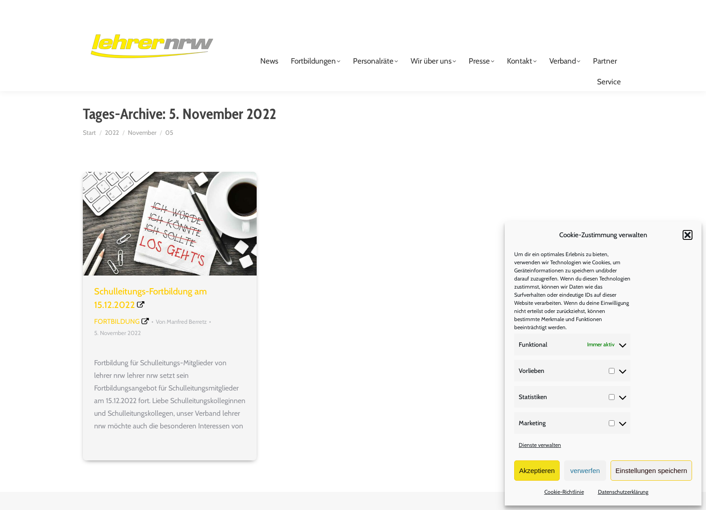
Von (181, 339)
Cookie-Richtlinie (564, 491)
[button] (687, 234)
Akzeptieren (537, 470)
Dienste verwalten (540, 444)
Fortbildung (117, 339)
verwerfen (585, 470)
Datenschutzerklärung (623, 491)
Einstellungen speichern (651, 470)
